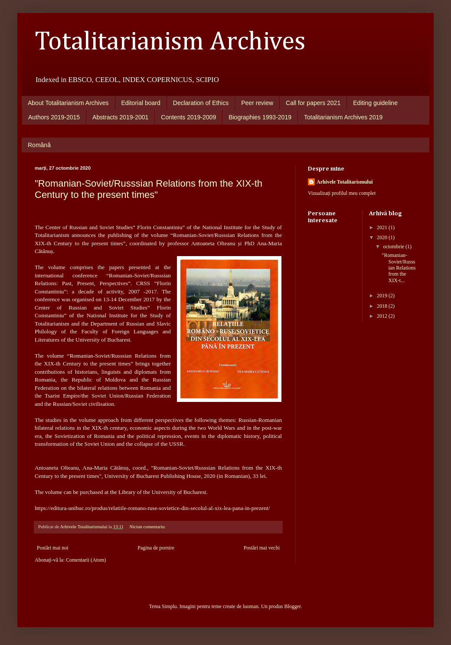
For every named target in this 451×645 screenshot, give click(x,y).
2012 (383, 316)
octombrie (394, 247)
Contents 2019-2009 (188, 117)
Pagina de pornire (155, 548)
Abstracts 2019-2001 (120, 117)
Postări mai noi (53, 548)
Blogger (292, 606)
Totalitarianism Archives (170, 42)
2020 (383, 237)
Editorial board (140, 102)
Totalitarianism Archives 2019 (343, 117)
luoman (250, 606)
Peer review (257, 102)
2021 (383, 227)
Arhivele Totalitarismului (345, 182)
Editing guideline (375, 102)
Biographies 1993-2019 (260, 117)
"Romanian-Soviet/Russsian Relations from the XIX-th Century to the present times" (148, 189)
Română (39, 145)
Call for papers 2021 (313, 102)
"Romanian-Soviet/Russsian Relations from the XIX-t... (398, 267)
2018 (383, 306)
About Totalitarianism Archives (68, 102)
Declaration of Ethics (201, 102)
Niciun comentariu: (148, 526)
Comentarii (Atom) (86, 560)
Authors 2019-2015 (54, 117)
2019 (383, 296)
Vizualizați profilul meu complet (342, 193)
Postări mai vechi (262, 548)
